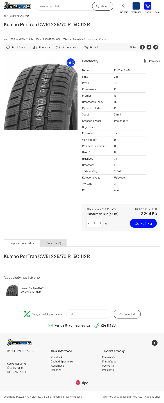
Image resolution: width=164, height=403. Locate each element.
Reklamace (57, 365)
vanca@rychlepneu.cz (72, 325)
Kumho (103, 39)
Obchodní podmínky (62, 361)
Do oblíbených (19, 47)
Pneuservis (108, 357)
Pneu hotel (108, 369)
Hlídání (94, 47)
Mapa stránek (152, 396)
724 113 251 (109, 325)
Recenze (56, 369)
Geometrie (108, 365)
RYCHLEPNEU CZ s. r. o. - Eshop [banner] (19, 5)
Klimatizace (109, 361)
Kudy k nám (57, 357)
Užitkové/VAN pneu (19, 15)
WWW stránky (111, 396)
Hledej (104, 6)
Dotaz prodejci (70, 47)
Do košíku (143, 223)
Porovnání (154, 60)
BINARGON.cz (134, 396)
